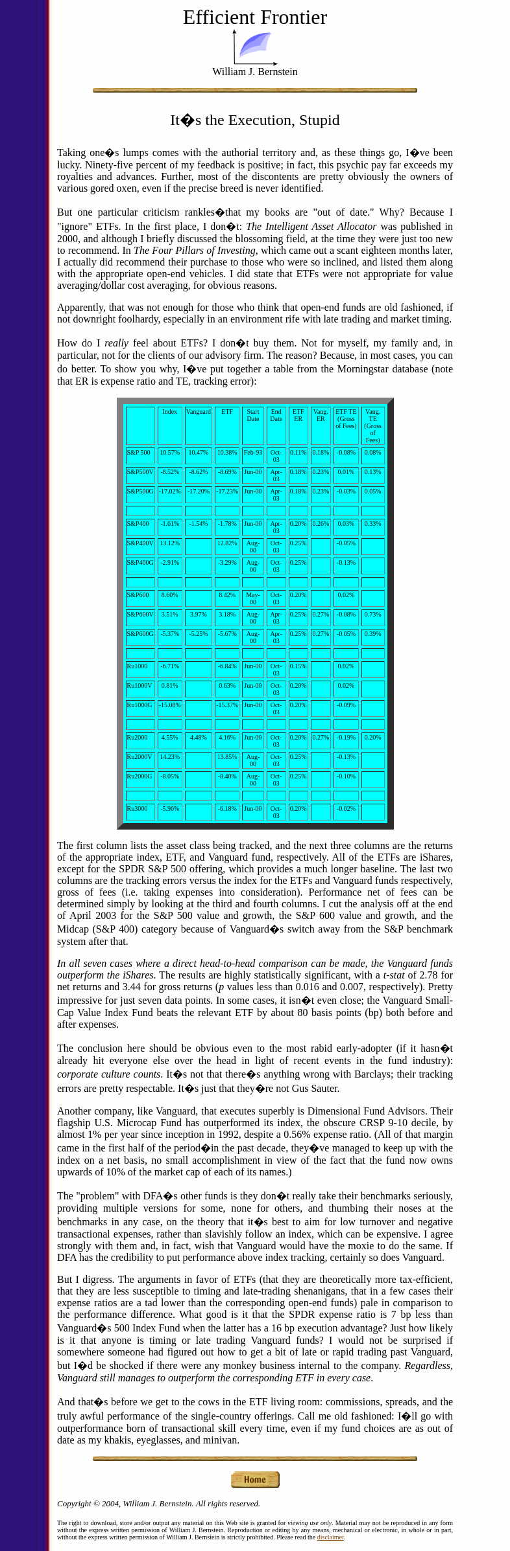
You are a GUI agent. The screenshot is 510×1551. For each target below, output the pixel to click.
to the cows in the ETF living (234, 1401)
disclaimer (330, 1537)
